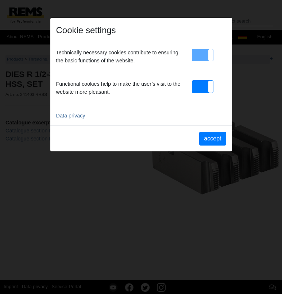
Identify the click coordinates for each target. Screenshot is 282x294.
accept (212, 138)
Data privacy (70, 116)
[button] (202, 55)
